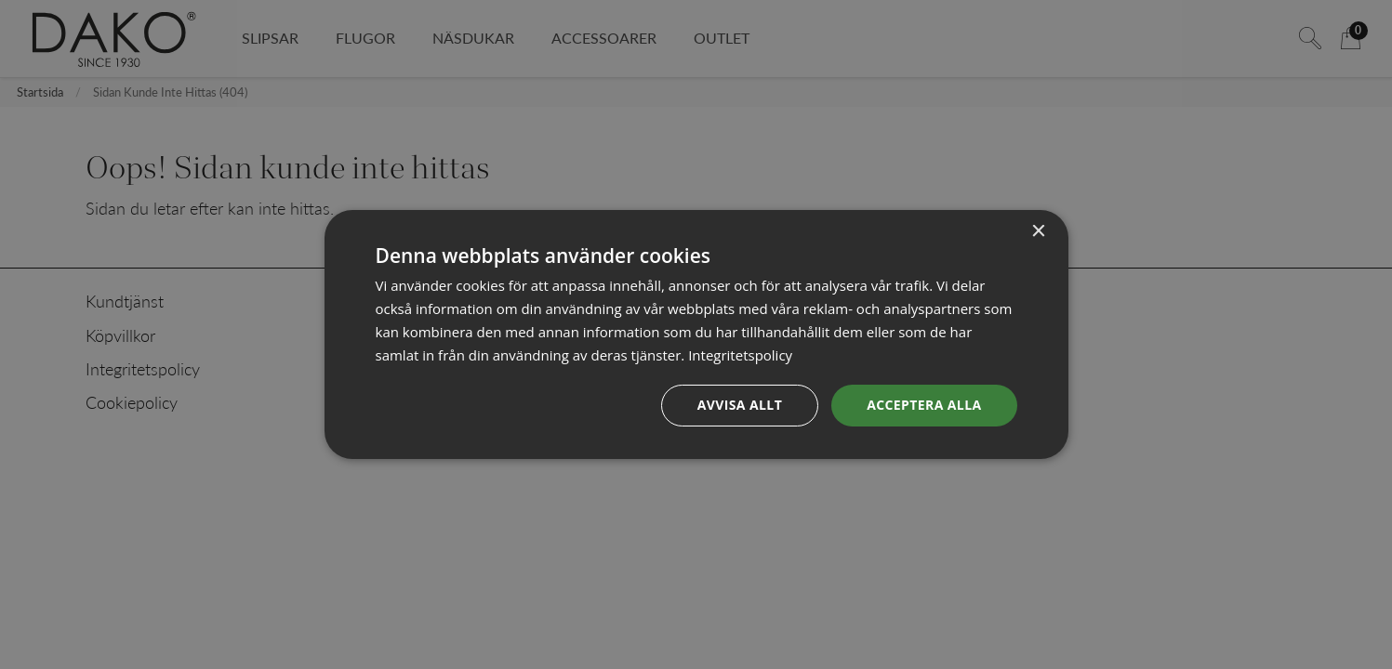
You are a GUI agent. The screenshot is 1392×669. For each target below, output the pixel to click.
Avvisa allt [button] (739, 404)
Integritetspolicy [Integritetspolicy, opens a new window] (740, 355)
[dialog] (696, 334)
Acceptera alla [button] (924, 404)
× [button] (1038, 232)
